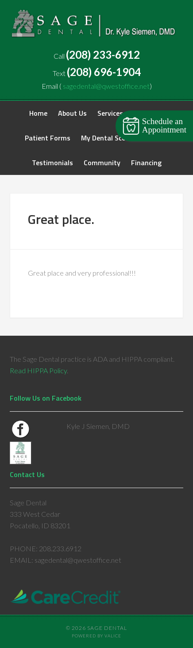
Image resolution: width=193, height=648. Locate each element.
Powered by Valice (96, 635)
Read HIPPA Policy (38, 370)
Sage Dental (96, 26)
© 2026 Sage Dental (96, 628)
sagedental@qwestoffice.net (106, 86)
